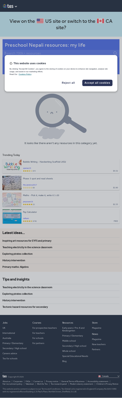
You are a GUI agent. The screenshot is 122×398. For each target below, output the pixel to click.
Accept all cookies (97, 82)
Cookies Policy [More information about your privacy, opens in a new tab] (25, 74)
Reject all (68, 82)
